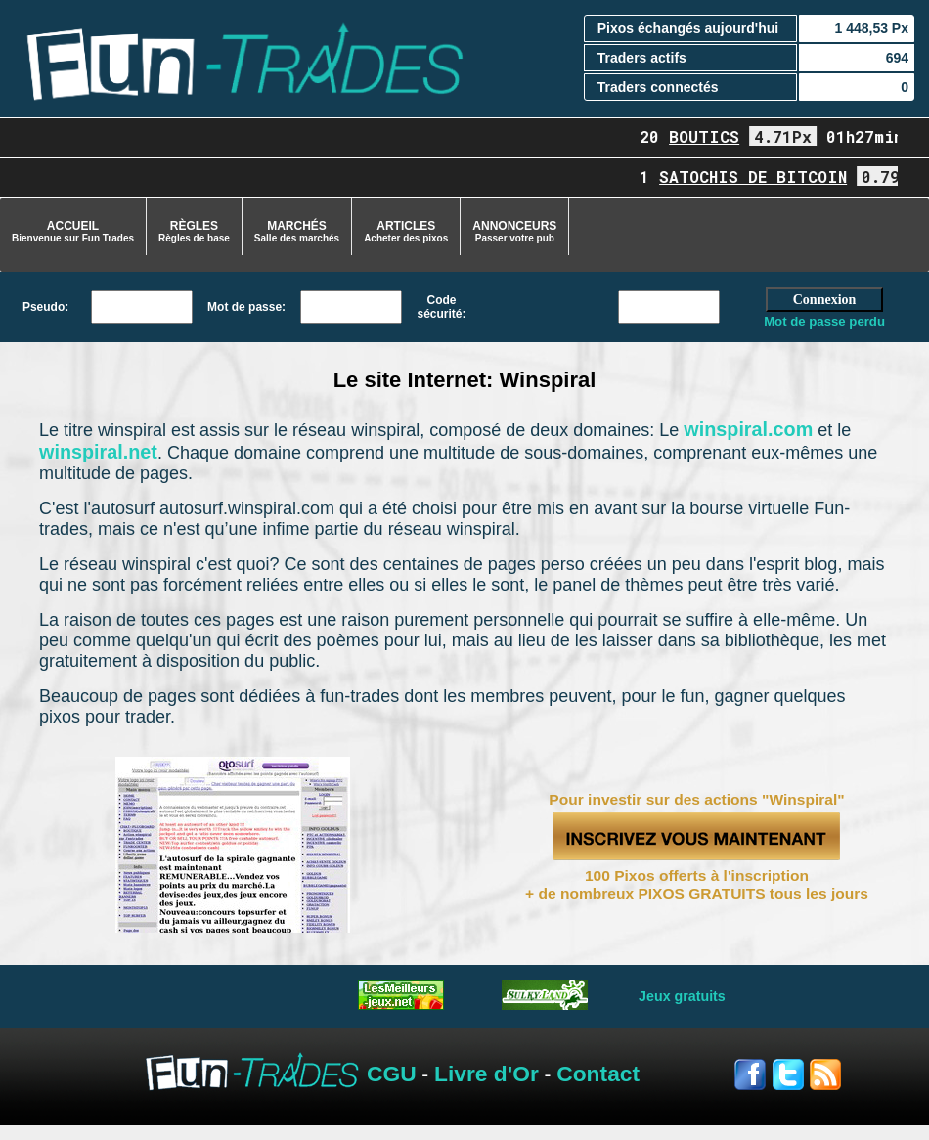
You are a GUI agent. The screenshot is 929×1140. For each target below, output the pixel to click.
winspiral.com (748, 429)
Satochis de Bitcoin (760, 176)
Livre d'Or (486, 1073)
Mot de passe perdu (824, 321)
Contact (598, 1073)
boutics (711, 136)
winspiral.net (98, 451)
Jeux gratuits (682, 996)
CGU (392, 1073)
